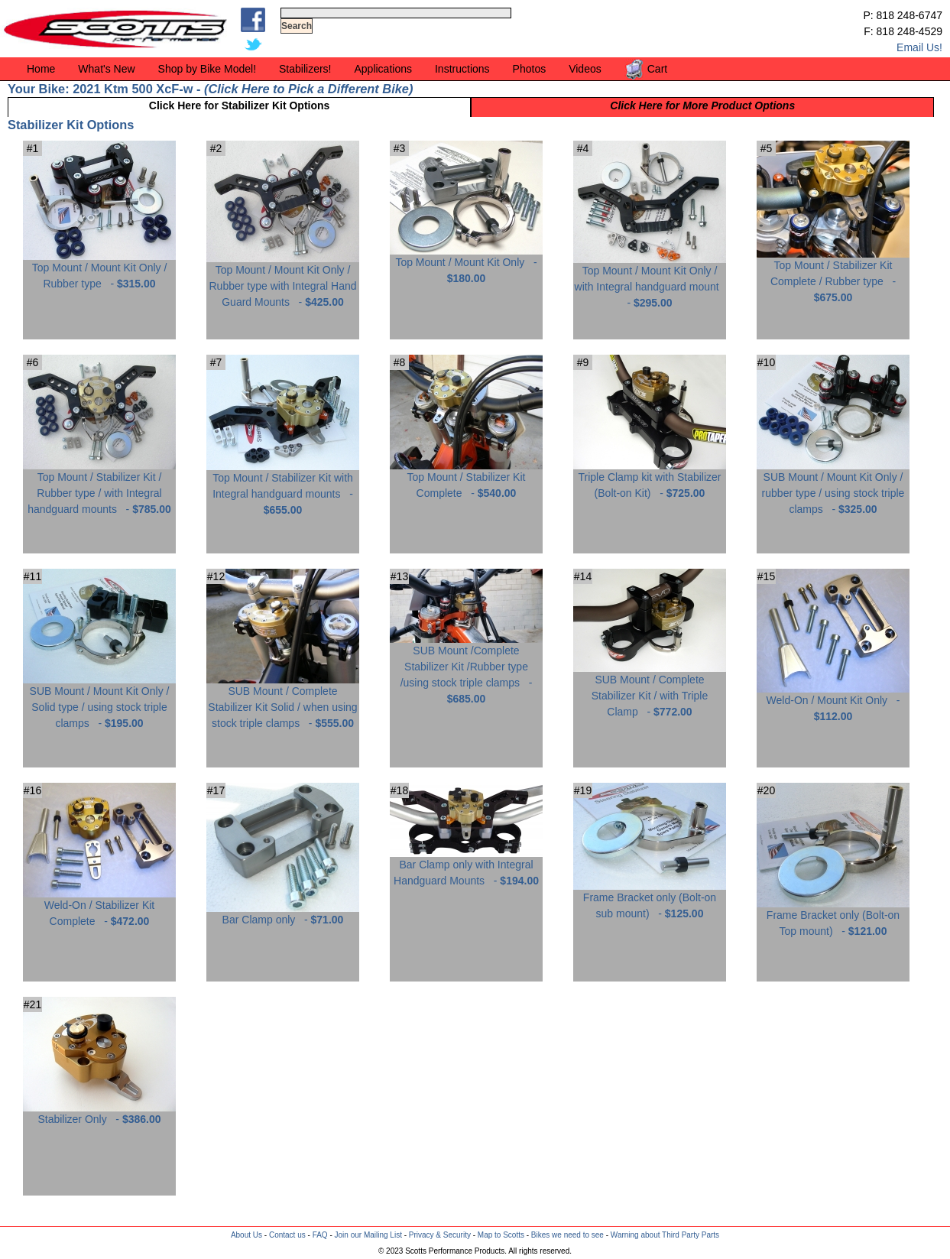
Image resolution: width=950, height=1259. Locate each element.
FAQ (320, 1235)
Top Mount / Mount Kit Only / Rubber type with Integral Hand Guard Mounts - (282, 280)
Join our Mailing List (368, 1235)
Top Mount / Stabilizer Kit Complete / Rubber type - (833, 275)
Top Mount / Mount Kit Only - (466, 264)
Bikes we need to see (567, 1235)
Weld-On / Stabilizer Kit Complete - (99, 907)
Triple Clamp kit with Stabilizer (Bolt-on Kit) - (649, 479)
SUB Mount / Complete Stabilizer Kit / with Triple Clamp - (649, 690)
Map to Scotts (501, 1235)
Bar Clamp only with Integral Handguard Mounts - (466, 867)
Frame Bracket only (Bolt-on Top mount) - (833, 917)
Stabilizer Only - (99, 1113)
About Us (246, 1235)
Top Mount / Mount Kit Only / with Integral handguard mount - (649, 281)
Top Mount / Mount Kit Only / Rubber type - (99, 270)
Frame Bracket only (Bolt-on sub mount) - (649, 900)
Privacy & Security (440, 1235)
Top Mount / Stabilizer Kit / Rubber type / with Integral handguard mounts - (99, 487)
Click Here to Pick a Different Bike (308, 89)
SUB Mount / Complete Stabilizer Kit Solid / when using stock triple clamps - (282, 701)
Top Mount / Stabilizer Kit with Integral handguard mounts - (282, 488)
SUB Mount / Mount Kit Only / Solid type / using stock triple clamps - (99, 701)
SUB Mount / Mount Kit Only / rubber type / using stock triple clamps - (833, 487)
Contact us (287, 1235)
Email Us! (919, 47)
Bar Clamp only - (282, 914)
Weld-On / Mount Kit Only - (833, 702)
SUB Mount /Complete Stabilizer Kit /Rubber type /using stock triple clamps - (466, 669)
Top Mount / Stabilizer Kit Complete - (466, 479)
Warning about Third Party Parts (665, 1235)
